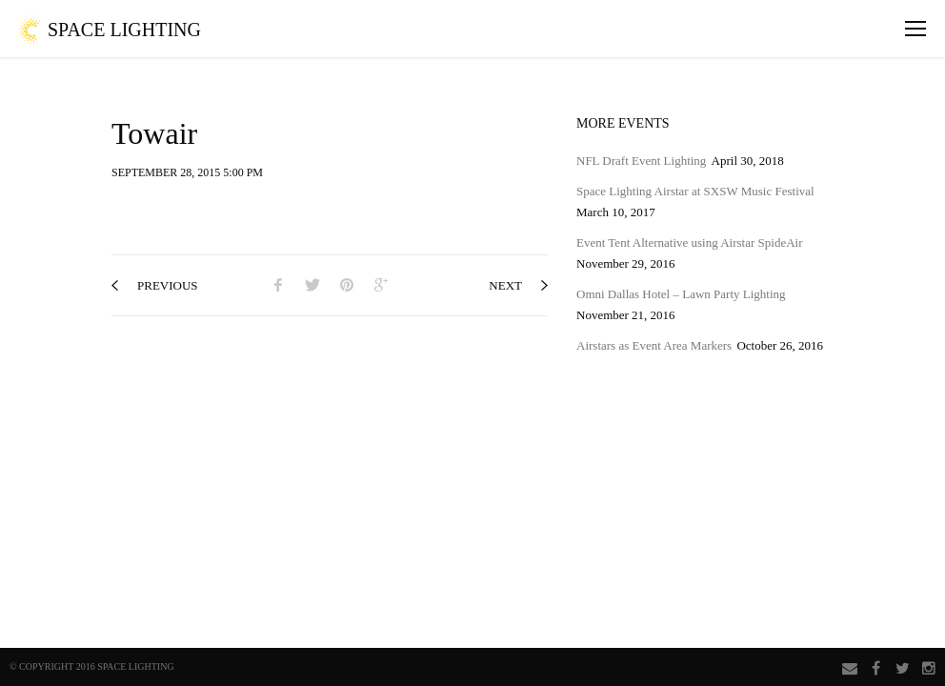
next (518, 285)
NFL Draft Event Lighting (641, 160)
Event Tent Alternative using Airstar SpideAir (689, 242)
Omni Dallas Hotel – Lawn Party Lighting (681, 294)
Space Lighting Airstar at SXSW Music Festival (695, 191)
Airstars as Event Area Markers (654, 345)
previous (154, 285)
